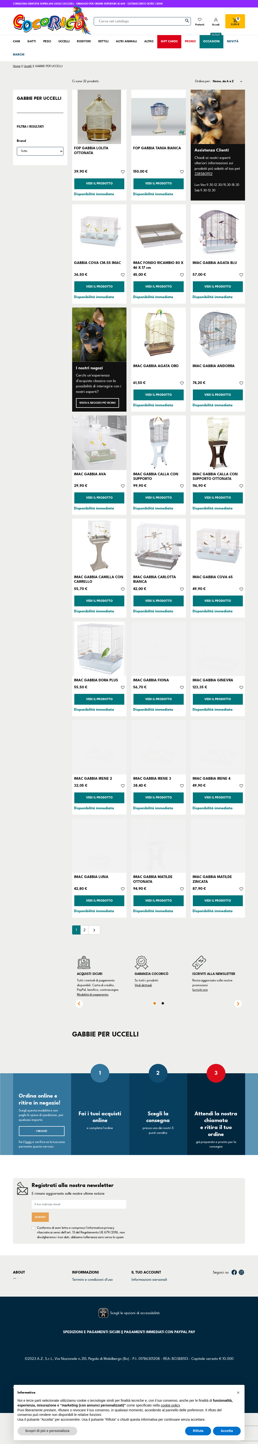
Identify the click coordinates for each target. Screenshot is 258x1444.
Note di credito (143, 1292)
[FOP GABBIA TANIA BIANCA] (158, 117)
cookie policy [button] (170, 1405)
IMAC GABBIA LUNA (91, 877)
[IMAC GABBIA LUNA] (99, 845)
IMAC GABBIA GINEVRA (213, 680)
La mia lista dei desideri (150, 1310)
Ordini (137, 1285)
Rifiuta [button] (198, 1431)
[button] (238, 1392)
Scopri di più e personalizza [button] (47, 1431)
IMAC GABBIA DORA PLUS (96, 680)
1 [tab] (154, 1003)
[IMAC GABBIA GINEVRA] (218, 649)
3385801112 (204, 174)
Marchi (18, 1298)
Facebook (234, 1272)
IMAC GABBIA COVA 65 (213, 577)
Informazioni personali (149, 1279)
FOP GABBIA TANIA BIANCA (157, 148)
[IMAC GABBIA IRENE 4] (218, 747)
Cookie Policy (82, 1292)
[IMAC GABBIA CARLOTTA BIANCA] (158, 546)
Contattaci (21, 1285)
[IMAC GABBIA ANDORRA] (218, 335)
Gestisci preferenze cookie (93, 1310)
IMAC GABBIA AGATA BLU (215, 263)
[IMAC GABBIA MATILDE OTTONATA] (158, 845)
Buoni (136, 1304)
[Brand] (40, 151)
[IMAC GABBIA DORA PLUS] (99, 649)
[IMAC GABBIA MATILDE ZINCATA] (218, 845)
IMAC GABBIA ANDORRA (214, 366)
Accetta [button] (227, 1431)
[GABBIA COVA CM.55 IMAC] (99, 231)
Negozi (18, 1292)
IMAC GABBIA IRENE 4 (211, 778)
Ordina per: (203, 81)
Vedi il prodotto (99, 183)
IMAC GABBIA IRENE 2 (93, 778)
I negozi (41, 1131)
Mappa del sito (84, 1304)
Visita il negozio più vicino (97, 403)
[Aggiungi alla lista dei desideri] (123, 171)
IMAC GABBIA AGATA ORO (156, 366)
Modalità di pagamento (92, 994)
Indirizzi (138, 1298)
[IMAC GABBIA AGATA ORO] (158, 335)
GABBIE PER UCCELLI (39, 98)
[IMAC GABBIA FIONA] (158, 649)
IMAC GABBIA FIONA (151, 680)
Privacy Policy (83, 1285)
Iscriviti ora (200, 990)
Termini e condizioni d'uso (92, 1279)
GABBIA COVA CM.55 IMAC (97, 263)
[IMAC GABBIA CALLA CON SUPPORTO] (158, 442)
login (28, 1142)
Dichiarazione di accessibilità (95, 1298)
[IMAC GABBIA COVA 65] (218, 546)
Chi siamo (21, 1279)
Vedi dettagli (143, 985)
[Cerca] (142, 21)
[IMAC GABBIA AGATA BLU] (218, 231)
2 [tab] (163, 1003)
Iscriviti (40, 1217)
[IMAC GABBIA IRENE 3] (158, 747)
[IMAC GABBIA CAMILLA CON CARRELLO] (99, 546)
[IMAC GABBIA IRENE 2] (99, 747)
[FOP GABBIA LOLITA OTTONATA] (99, 117)
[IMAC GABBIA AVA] (99, 442)
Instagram (241, 1272)
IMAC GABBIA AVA (90, 474)
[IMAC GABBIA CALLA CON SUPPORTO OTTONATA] (218, 442)
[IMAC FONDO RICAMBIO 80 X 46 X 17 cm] (158, 231)
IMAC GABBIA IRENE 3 (152, 778)
